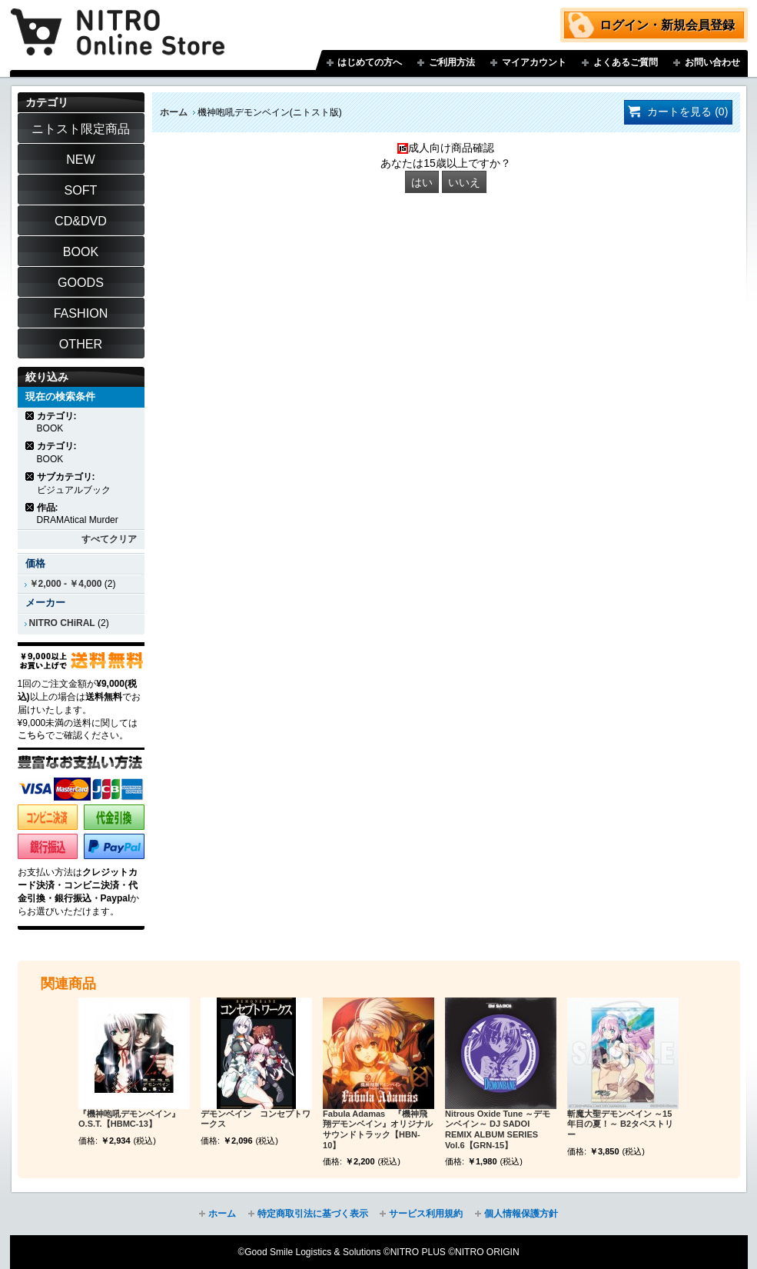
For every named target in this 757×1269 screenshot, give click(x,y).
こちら (31, 735)
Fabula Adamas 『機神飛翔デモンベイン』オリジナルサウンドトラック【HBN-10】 (378, 1129)
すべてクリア (109, 539)
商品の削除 (30, 415)
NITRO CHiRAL (62, 623)
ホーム (174, 112)
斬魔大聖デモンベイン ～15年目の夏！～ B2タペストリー (620, 1124)
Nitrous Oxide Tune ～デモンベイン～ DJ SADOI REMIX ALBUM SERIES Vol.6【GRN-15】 (497, 1129)
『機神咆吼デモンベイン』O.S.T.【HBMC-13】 (129, 1119)
